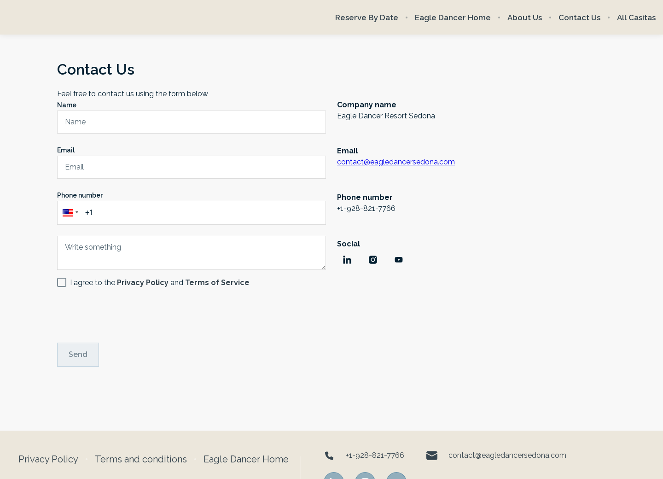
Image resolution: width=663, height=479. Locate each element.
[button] (69, 213)
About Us (524, 17)
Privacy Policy (48, 459)
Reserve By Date (366, 17)
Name (66, 105)
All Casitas (636, 17)
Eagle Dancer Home (453, 17)
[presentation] (127, 314)
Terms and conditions (141, 459)
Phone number (80, 195)
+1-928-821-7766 (364, 455)
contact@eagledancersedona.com (396, 162)
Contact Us (579, 17)
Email (66, 150)
